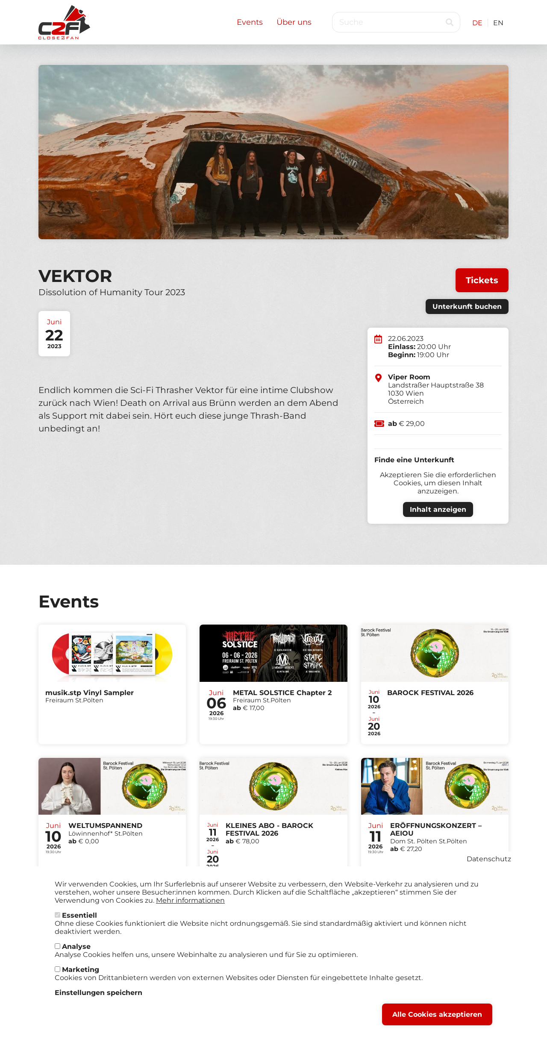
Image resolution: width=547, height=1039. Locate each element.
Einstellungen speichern (98, 993)
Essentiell (79, 915)
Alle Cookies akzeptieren (437, 1014)
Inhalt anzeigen (438, 509)
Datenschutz (489, 859)
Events (250, 22)
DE (477, 23)
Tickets (482, 280)
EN (498, 23)
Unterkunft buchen (467, 306)
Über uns (294, 22)
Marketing (80, 970)
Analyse (76, 946)
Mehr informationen (190, 900)
